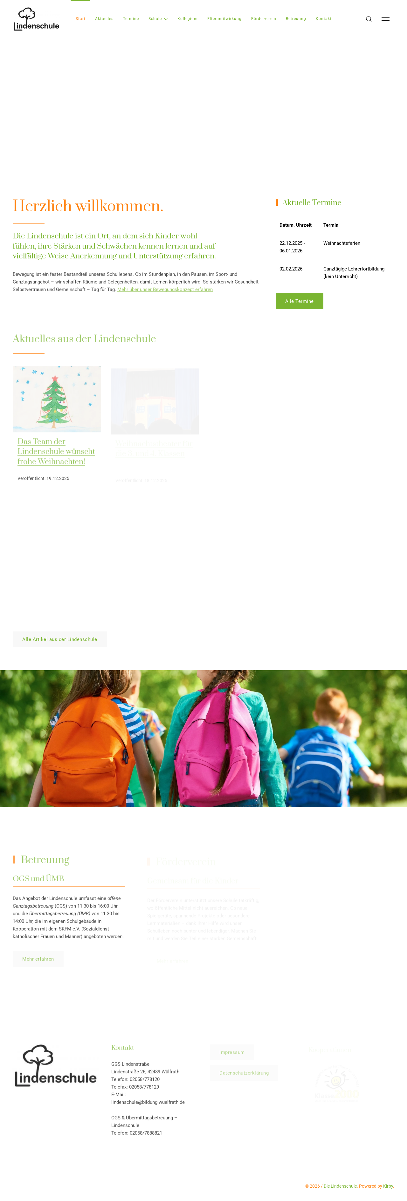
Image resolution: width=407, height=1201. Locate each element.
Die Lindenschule (340, 1186)
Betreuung (296, 19)
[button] (369, 19)
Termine (131, 19)
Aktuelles (104, 19)
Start (81, 19)
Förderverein (263, 19)
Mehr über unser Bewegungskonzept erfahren (165, 290)
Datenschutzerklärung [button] (244, 1075)
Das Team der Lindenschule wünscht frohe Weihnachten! (56, 453)
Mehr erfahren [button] (38, 960)
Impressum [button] (232, 1054)
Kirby (388, 1186)
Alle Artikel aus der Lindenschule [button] (59, 639)
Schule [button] (158, 19)
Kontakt (324, 19)
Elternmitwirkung (224, 19)
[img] (57, 400)
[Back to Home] (36, 19)
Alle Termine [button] (299, 301)
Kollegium (187, 19)
